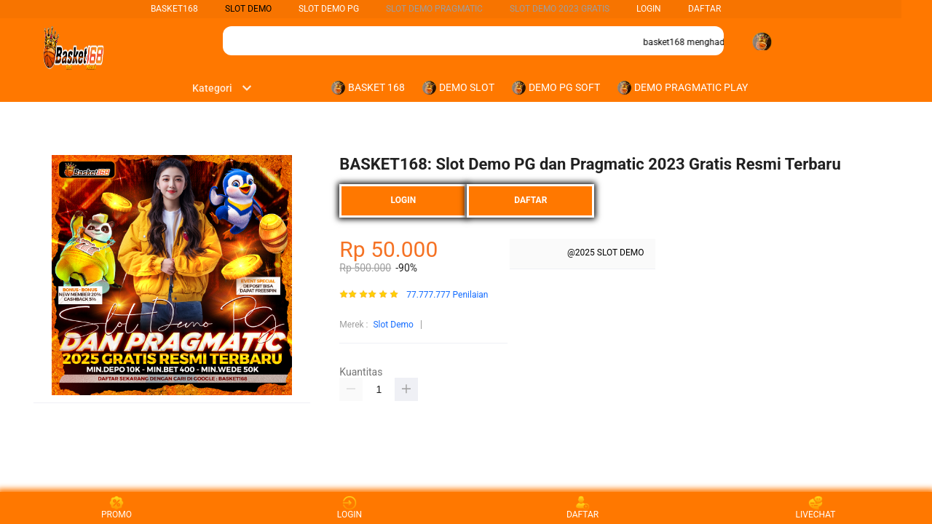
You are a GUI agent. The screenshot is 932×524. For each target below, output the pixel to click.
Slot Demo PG (329, 9)
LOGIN (648, 9)
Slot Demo (393, 324)
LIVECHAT (816, 508)
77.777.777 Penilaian (447, 295)
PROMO (116, 508)
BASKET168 (174, 9)
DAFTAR (704, 9)
